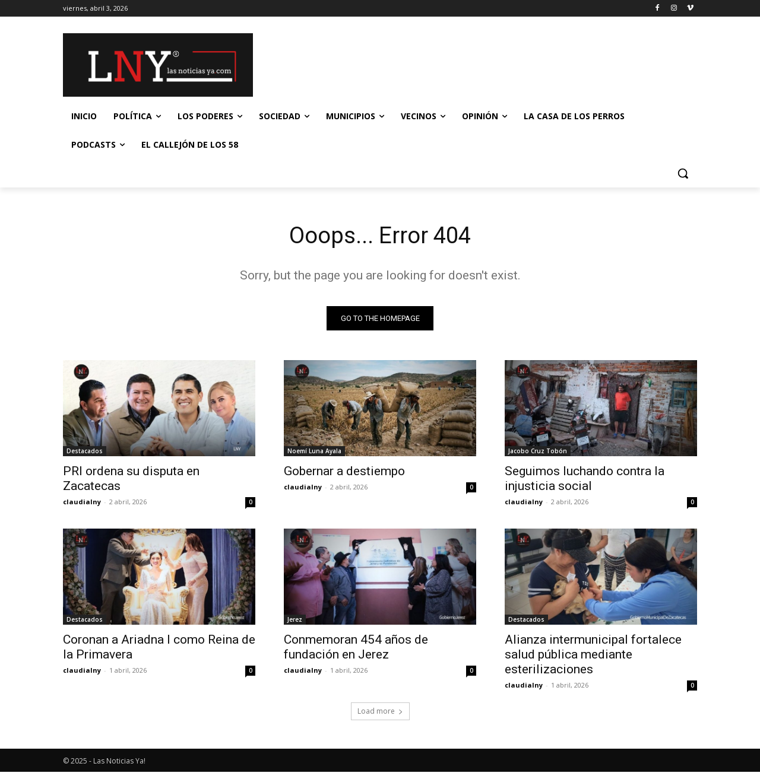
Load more (380, 712)
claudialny (82, 502)
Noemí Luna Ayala (314, 452)
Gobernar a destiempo (344, 472)
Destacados (84, 452)
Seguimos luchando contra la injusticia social (584, 479)
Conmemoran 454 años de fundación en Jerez (356, 648)
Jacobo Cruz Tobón (537, 452)
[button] (683, 173)
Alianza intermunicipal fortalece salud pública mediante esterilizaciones (593, 655)
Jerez (294, 620)
